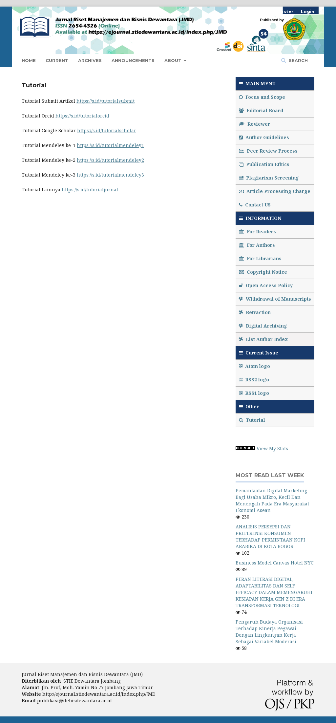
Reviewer (254, 124)
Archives (90, 60)
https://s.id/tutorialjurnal (90, 189)
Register (283, 11)
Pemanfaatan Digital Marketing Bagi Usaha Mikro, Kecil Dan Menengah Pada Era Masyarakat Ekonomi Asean (272, 500)
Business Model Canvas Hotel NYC (275, 563)
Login (307, 11)
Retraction (255, 312)
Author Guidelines (264, 137)
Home (29, 60)
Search (297, 60)
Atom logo (255, 366)
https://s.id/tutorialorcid (82, 116)
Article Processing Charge (274, 191)
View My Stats (272, 448)
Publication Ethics (264, 164)
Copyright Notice (263, 272)
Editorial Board (261, 110)
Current (57, 60)
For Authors (257, 245)
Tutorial (252, 420)
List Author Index (263, 339)
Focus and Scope (262, 97)
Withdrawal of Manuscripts (275, 299)
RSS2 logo (254, 379)
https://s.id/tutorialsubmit (105, 101)
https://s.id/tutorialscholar (106, 130)
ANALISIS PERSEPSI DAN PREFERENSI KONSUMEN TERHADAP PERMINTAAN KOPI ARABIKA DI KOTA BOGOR (270, 536)
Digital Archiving (263, 326)
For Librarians (260, 258)
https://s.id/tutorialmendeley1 (110, 145)
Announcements (133, 60)
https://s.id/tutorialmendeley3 (110, 175)
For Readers (257, 231)
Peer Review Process (268, 151)
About (173, 60)
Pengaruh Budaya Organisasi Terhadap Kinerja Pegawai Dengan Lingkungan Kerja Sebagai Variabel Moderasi (269, 632)
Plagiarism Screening (269, 178)
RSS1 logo (254, 393)
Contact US (255, 205)
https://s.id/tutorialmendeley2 (110, 160)
